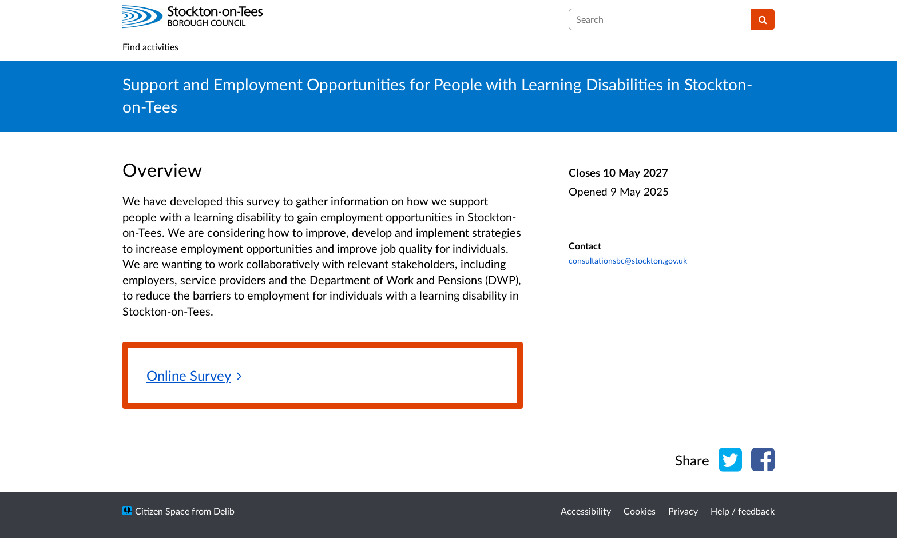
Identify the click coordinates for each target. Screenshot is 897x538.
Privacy (683, 510)
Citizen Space (162, 510)
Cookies (640, 510)
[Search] (763, 19)
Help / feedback (743, 510)
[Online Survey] (194, 376)
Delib (224, 510)
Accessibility (586, 510)
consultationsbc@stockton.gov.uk (628, 260)
